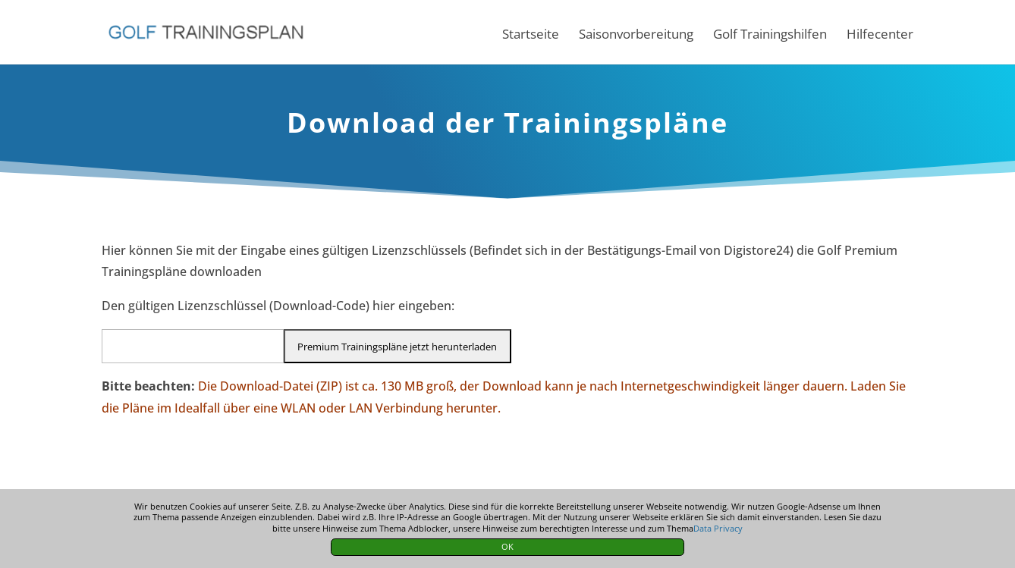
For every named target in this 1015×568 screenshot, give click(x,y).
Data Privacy (718, 528)
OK (507, 546)
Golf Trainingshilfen (770, 35)
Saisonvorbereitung (636, 35)
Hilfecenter (880, 35)
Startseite (530, 35)
